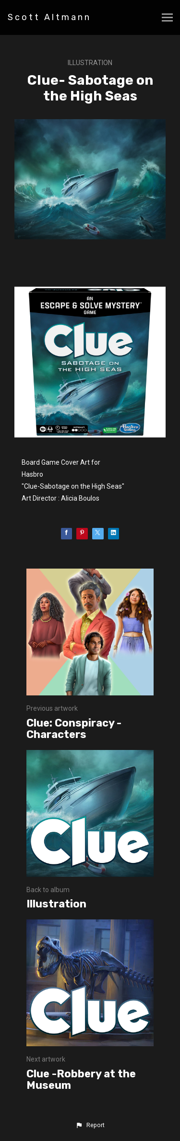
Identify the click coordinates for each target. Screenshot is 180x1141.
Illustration (90, 63)
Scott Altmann (49, 17)
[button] (90, 1125)
